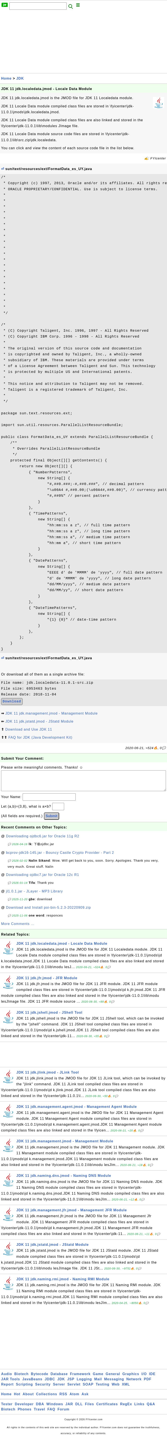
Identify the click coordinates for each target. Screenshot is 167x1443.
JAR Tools (10, 1383)
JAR (69, 1408)
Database (59, 1378)
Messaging (114, 1383)
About (28, 1398)
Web (115, 1389)
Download (12, 701)
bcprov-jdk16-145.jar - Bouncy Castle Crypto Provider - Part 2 (60, 857)
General (113, 1378)
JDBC (50, 1383)
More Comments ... (17, 928)
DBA (40, 1408)
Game (98, 1378)
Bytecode (39, 1378)
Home (6, 78)
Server (59, 1389)
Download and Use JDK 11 (28, 729)
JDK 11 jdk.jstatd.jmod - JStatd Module (39, 721)
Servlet (73, 1389)
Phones (25, 1413)
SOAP (88, 1389)
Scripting (24, 1389)
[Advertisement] (83, 42)
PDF (148, 1383)
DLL (79, 1408)
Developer (24, 1408)
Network (134, 1383)
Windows (54, 1408)
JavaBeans (32, 1383)
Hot (17, 1398)
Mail (98, 1383)
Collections (46, 1398)
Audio (6, 1378)
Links (139, 1408)
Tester (7, 1408)
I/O (144, 1378)
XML (126, 1389)
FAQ (51, 1413)
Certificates (107, 1408)
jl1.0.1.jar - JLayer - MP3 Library (34, 895)
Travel (39, 1413)
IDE (152, 1378)
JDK (20, 78)
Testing (102, 1389)
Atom (74, 1398)
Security (43, 1389)
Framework (80, 1378)
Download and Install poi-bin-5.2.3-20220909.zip (48, 912)
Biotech (21, 1378)
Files (89, 1408)
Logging (84, 1383)
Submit (51, 820)
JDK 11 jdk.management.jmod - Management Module (51, 713)
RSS (63, 1398)
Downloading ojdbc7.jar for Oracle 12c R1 (42, 879)
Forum (63, 1413)
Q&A (151, 1408)
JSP (70, 1383)
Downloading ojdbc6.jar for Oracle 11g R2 (42, 840)
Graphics (130, 1378)
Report (7, 1389)
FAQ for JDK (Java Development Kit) (40, 737)
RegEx (126, 1408)
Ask (85, 1398)
